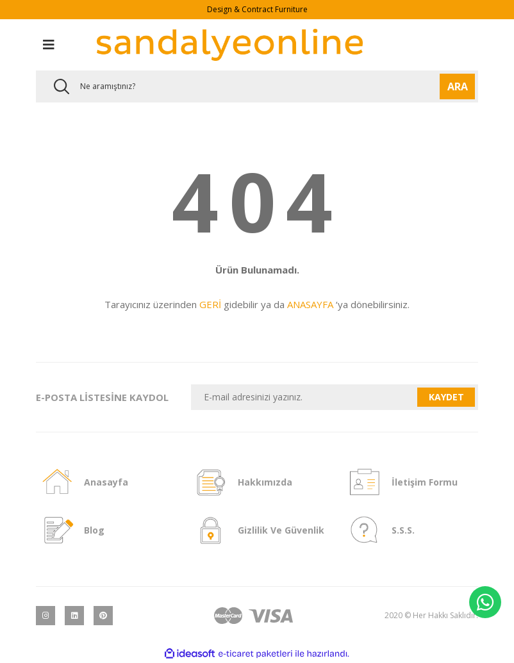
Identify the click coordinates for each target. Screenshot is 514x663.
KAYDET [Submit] (446, 397)
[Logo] (230, 45)
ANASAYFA (310, 304)
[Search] (257, 86)
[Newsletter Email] (304, 397)
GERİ (210, 304)
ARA (457, 86)
